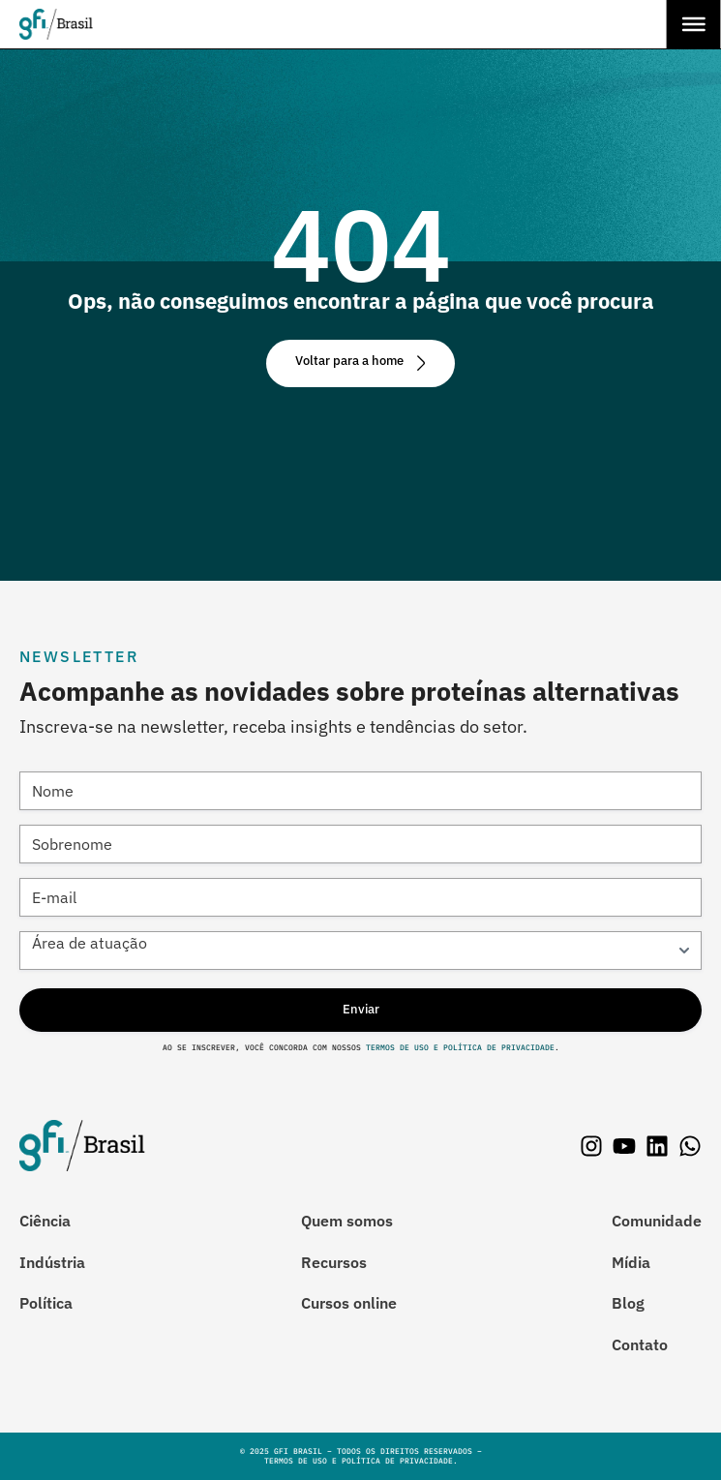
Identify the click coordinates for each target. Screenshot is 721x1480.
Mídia (631, 1262)
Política (46, 1303)
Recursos (334, 1262)
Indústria (52, 1262)
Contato (640, 1344)
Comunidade (657, 1220)
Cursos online (349, 1303)
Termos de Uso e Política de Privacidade (458, 1047)
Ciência (45, 1220)
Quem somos (347, 1220)
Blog (628, 1303)
